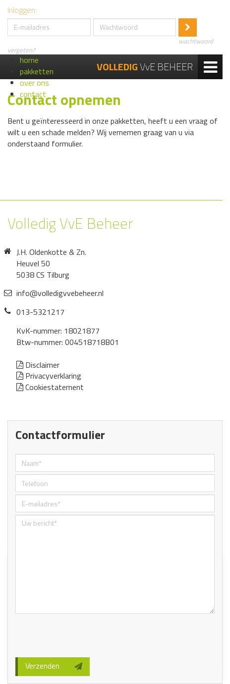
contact (33, 94)
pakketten (37, 71)
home (29, 60)
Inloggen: (22, 10)
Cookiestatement (50, 387)
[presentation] (90, 635)
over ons (34, 83)
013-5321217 (40, 312)
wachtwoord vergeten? (110, 45)
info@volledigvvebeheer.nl (60, 293)
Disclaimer (37, 365)
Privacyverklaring (48, 376)
